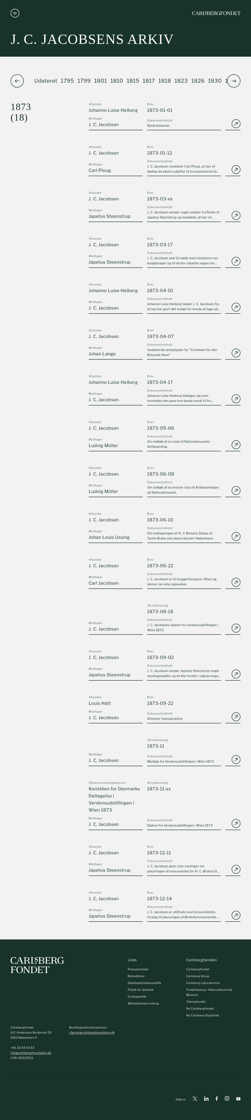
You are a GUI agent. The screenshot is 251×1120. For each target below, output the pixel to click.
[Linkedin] (206, 1099)
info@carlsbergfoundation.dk (31, 1053)
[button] (233, 81)
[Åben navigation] (15, 13)
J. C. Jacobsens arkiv (92, 39)
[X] (195, 1099)
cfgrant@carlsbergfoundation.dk (92, 1032)
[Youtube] (238, 1099)
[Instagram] (227, 1099)
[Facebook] (217, 1099)
